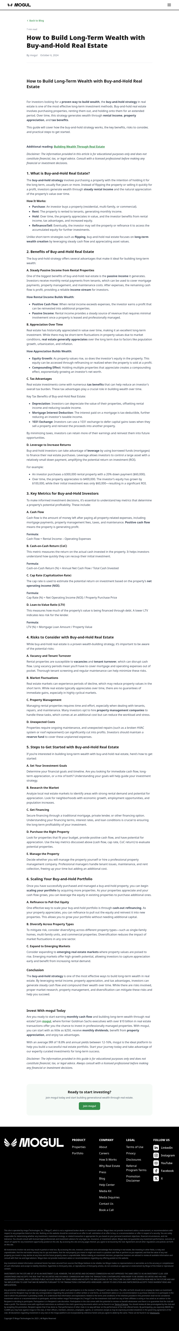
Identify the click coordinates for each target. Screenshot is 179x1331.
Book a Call (106, 1210)
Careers (104, 1153)
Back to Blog (35, 20)
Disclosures (133, 1159)
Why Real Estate (109, 1166)
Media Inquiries (109, 1197)
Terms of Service (121, 1304)
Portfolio (77, 1153)
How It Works (108, 1159)
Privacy (130, 1153)
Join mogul (89, 1106)
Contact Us (106, 1204)
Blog (102, 1178)
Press (102, 1172)
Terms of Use (134, 1147)
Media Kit (105, 1191)
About (103, 1147)
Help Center (107, 1185)
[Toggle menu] (169, 5)
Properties (79, 1147)
